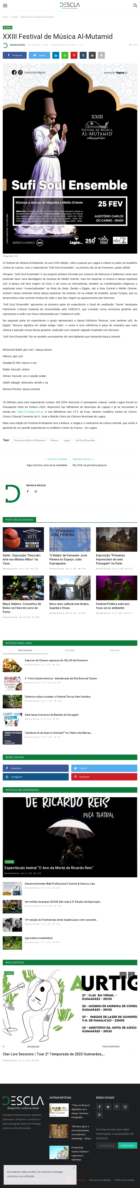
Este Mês (70, 650)
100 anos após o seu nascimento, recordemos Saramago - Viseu (81, 1132)
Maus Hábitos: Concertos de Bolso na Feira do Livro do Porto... (22, 608)
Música (54, 440)
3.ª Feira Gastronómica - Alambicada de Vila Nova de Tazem (61, 678)
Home (5, 17)
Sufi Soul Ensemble (85, 440)
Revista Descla (14, 45)
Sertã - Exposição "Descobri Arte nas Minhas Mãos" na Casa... (21, 559)
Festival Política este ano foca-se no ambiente (113, 606)
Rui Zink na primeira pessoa (90, 465)
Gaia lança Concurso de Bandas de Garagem (52, 714)
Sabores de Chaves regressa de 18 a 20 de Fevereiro (56, 660)
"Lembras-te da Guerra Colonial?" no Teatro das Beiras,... (59, 732)
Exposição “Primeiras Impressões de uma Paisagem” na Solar (110, 559)
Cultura (14, 17)
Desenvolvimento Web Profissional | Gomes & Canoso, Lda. (60, 883)
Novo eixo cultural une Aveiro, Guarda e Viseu (69, 606)
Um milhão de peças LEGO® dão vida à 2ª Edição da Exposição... (63, 901)
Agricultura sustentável (38, 938)
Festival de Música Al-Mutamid (29, 440)
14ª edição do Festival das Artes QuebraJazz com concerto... (61, 919)
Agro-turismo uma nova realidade (47, 465)
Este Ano (115, 650)
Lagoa (67, 440)
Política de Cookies (124, 1180)
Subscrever (128, 1145)
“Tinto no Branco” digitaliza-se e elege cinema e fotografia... (80, 1111)
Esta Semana (25, 650)
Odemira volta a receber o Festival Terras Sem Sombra (57, 696)
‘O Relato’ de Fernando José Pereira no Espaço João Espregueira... (68, 559)
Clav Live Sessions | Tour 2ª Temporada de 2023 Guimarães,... (54, 1054)
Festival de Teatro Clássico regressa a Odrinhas (80, 1153)
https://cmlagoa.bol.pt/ (30, 411)
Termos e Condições (100, 1180)
